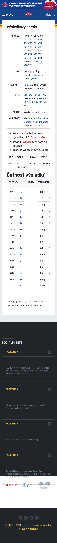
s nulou (38, 125)
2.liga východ (30, 78)
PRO (45, 98)
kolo (26, 84)
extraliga (28, 71)
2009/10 (28, 61)
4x (21, 266)
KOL (44, 94)
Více (48, 15)
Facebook (12, 420)
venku (42, 111)
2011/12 (28, 57)
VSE (46, 101)
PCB (31, 98)
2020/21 (38, 39)
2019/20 (28, 43)
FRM (35, 94)
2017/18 (28, 46)
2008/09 (38, 61)
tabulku (27, 141)
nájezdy (37, 121)
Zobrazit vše (38, 137)
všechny (28, 94)
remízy (37, 118)
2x (21, 198)
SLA (26, 101)
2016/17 (38, 46)
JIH (39, 94)
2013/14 (28, 54)
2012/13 (38, 54)
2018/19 (38, 43)
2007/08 (28, 65)
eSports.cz (28, 538)
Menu (9, 15)
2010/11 (38, 57)
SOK (31, 101)
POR (36, 98)
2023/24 (28, 35)
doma (35, 111)
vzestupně (40, 88)
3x (21, 191)
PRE (40, 98)
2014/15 (38, 50)
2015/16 (28, 50)
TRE (41, 101)
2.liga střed (37, 74)
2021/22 (28, 39)
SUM (35, 101)
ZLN (26, 105)
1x (21, 204)
